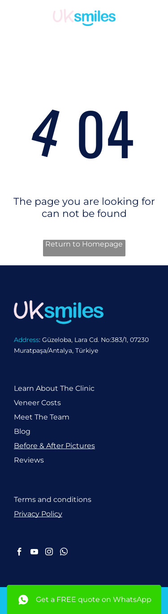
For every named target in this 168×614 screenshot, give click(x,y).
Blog (22, 431)
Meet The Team (41, 417)
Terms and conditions (52, 499)
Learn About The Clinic (54, 388)
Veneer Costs (37, 402)
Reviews (29, 460)
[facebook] (19, 553)
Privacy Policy (38, 514)
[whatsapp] (63, 553)
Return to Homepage (84, 244)
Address (26, 340)
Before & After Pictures (54, 445)
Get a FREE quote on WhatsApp (93, 599)
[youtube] (34, 553)
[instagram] (49, 553)
